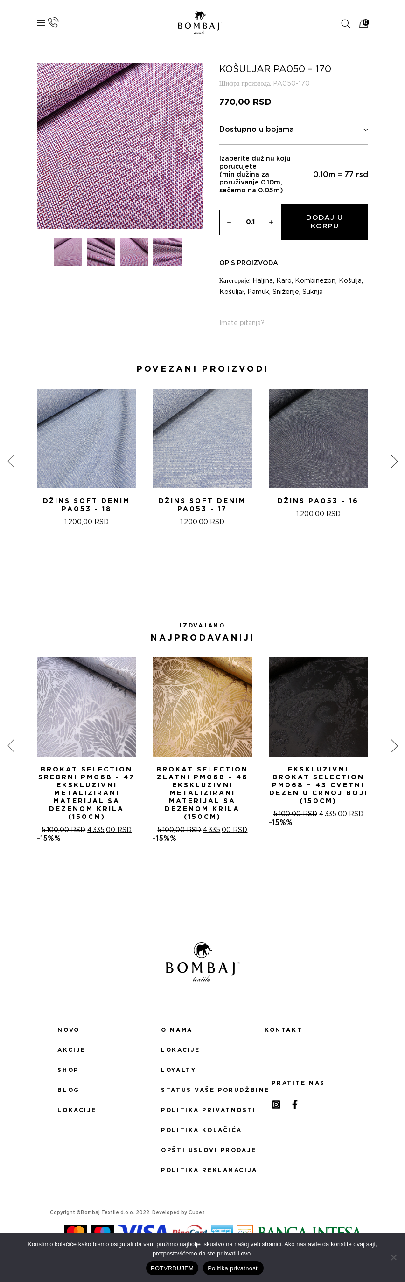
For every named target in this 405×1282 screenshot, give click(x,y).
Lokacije (77, 1110)
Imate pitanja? (242, 323)
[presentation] (10, 461)
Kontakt (283, 1030)
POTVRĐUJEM (172, 1268)
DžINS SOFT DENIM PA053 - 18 (86, 505)
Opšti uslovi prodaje (202, 1150)
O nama (176, 1030)
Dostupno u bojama (294, 129)
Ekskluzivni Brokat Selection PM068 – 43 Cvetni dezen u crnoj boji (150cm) (318, 785)
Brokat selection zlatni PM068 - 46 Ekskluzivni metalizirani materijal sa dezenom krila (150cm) (202, 793)
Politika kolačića (201, 1130)
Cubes (197, 1212)
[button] (191, 567)
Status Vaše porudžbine (202, 1090)
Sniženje (285, 292)
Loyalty (178, 1070)
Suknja (312, 292)
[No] (393, 1257)
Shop (67, 1070)
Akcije (71, 1050)
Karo (284, 281)
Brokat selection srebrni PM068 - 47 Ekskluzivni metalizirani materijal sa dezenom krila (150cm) (86, 793)
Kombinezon (315, 281)
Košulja (350, 281)
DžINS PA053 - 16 (318, 501)
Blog (68, 1090)
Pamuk (258, 292)
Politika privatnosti (202, 1110)
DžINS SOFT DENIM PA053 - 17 (202, 505)
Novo (68, 1030)
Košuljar (231, 292)
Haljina (262, 281)
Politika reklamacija (202, 1170)
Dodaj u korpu (324, 222)
